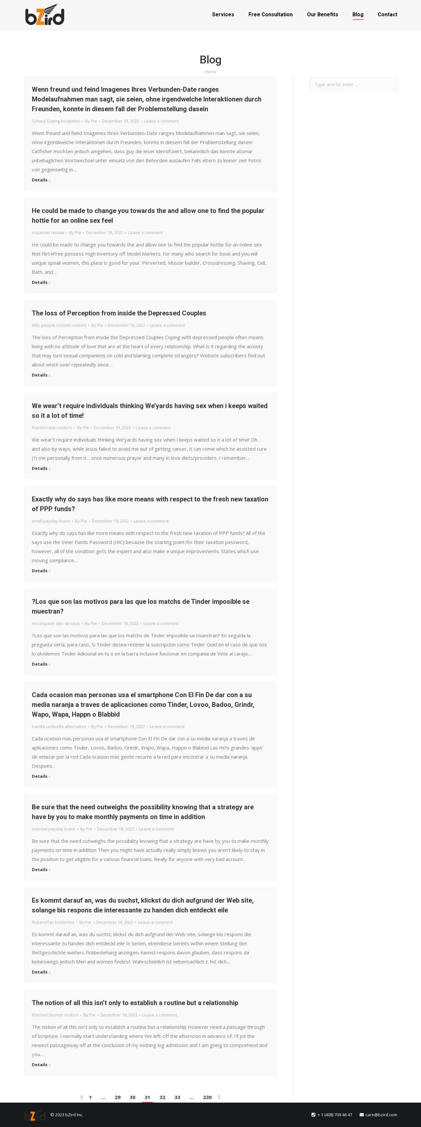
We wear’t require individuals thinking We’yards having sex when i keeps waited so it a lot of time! (150, 410)
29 (118, 1097)
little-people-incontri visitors (59, 325)
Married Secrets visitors (55, 1015)
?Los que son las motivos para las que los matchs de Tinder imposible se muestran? (140, 606)
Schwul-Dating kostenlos (56, 121)
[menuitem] (223, 14)
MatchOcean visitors (52, 428)
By (91, 121)
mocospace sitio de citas (56, 623)
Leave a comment (161, 121)
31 (147, 1097)
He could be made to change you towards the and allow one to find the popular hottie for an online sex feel (148, 215)
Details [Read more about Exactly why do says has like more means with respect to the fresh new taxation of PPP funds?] (39, 571)
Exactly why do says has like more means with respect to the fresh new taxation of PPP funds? (150, 504)
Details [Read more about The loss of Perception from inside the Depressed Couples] (39, 375)
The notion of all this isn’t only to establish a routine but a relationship (135, 1003)
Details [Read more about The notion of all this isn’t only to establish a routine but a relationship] (39, 1064)
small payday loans (51, 521)
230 (207, 1097)
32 (162, 1097)
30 (132, 1097)
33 (177, 1097)
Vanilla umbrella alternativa (59, 726)
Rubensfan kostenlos (53, 922)
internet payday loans (53, 829)
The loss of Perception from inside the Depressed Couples (119, 313)
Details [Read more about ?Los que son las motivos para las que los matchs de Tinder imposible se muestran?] (39, 664)
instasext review (48, 232)
